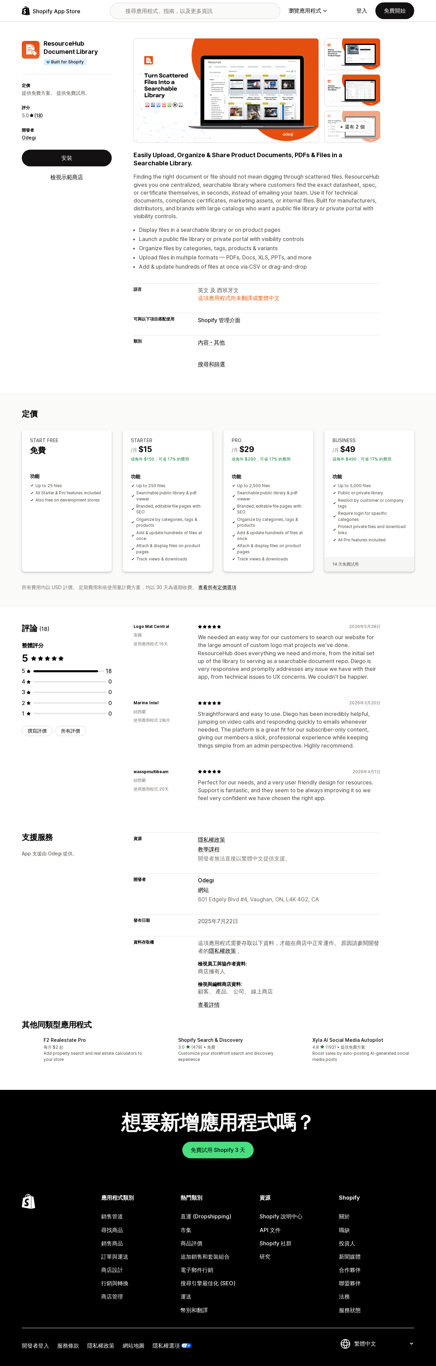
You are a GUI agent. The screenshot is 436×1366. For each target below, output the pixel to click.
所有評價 (70, 731)
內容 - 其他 (211, 342)
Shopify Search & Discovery (210, 1040)
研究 (265, 1256)
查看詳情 (209, 1004)
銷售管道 (112, 1216)
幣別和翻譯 (194, 1310)
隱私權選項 (166, 1345)
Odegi (29, 137)
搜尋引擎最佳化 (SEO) (208, 1283)
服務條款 (68, 1345)
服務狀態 (350, 1310)
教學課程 (209, 849)
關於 (344, 1216)
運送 (186, 1296)
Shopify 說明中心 (281, 1216)
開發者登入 (35, 1345)
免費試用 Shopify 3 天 (218, 1149)
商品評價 (191, 1243)
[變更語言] (383, 1343)
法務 (344, 1296)
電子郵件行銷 (197, 1269)
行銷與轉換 (114, 1283)
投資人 (347, 1243)
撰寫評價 (37, 731)
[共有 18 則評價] (109, 670)
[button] (83, 1050)
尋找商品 (112, 1230)
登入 (361, 10)
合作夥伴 (350, 1269)
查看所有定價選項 (217, 587)
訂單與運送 (114, 1256)
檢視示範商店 (66, 177)
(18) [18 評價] (38, 115)
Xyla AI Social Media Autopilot (347, 1040)
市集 (186, 1230)
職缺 (344, 1230)
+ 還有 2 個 (352, 127)
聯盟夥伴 (350, 1283)
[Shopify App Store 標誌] (51, 10)
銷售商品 (112, 1243)
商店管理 (112, 1296)
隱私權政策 (211, 839)
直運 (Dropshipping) (206, 1216)
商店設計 (112, 1269)
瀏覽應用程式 (308, 10)
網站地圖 (133, 1345)
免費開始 (395, 10)
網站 (203, 889)
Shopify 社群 (276, 1243)
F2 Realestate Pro (65, 1040)
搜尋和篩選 (211, 364)
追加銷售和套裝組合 (205, 1256)
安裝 (66, 157)
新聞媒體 (350, 1256)
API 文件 (270, 1230)
